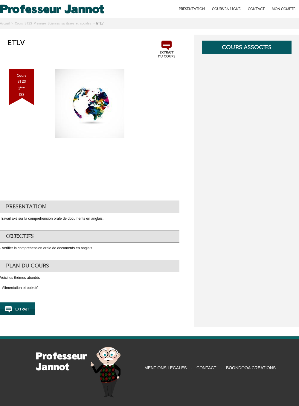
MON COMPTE (283, 9)
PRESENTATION (192, 9)
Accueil (5, 23)
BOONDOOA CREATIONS (251, 367)
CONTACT (256, 9)
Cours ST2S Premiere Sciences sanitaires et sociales (53, 23)
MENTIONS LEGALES (165, 367)
